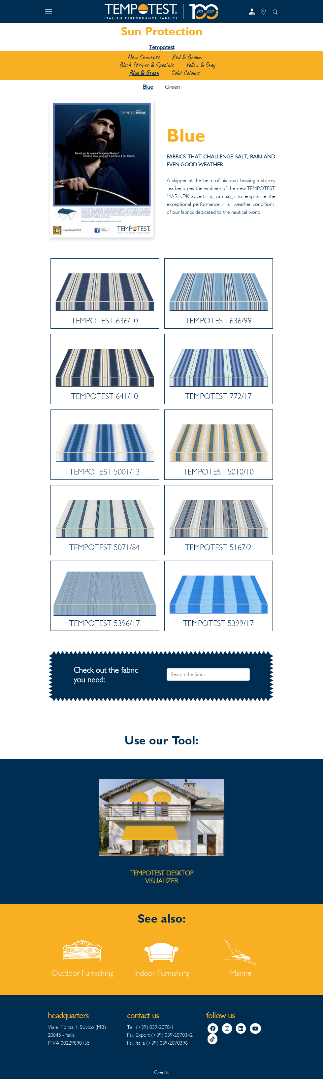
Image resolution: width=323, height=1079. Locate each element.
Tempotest (161, 47)
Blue (148, 86)
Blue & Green (144, 73)
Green (172, 86)
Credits (161, 1072)
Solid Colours (185, 73)
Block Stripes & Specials (146, 65)
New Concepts (143, 57)
